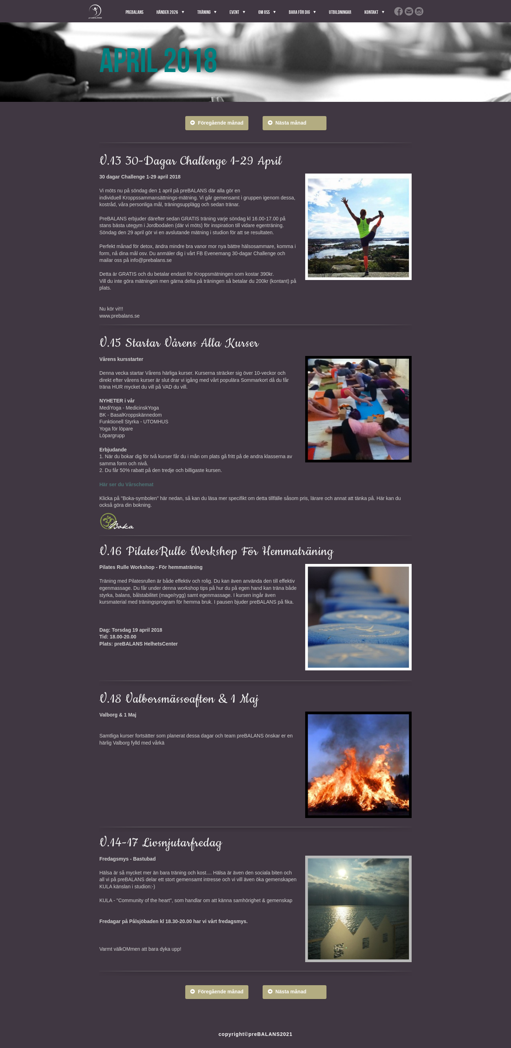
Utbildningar (340, 12)
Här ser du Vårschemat (126, 484)
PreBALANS (134, 12)
